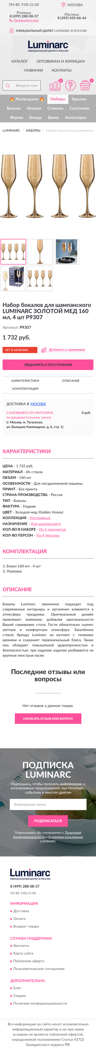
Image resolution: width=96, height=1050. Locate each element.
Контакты (62, 70)
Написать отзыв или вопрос (48, 718)
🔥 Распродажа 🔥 (27, 99)
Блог (17, 988)
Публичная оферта (28, 961)
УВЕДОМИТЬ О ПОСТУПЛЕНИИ (48, 364)
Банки (53, 118)
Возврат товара (26, 926)
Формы (16, 118)
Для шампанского (46, 524)
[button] (23, 20)
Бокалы (14, 108)
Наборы (57, 99)
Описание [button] (71, 380)
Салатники (79, 108)
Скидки (19, 996)
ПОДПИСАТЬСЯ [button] (48, 821)
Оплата (19, 919)
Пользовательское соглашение (39, 969)
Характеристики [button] (25, 380)
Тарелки (78, 99)
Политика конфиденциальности (40, 1004)
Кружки (34, 108)
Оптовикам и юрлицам (61, 61)
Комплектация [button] (25, 388)
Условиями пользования (65, 837)
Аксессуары (75, 118)
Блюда (35, 118)
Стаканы (55, 108)
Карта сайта (23, 953)
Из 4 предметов (52, 529)
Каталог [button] (20, 61)
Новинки (33, 70)
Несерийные (40, 518)
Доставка (21, 911)
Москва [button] (38, 404)
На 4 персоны (47, 535)
